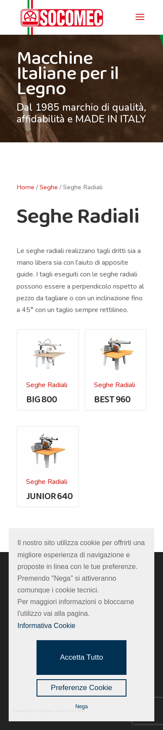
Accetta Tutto (81, 657)
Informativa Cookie (46, 625)
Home (25, 187)
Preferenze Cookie (81, 688)
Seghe (49, 187)
